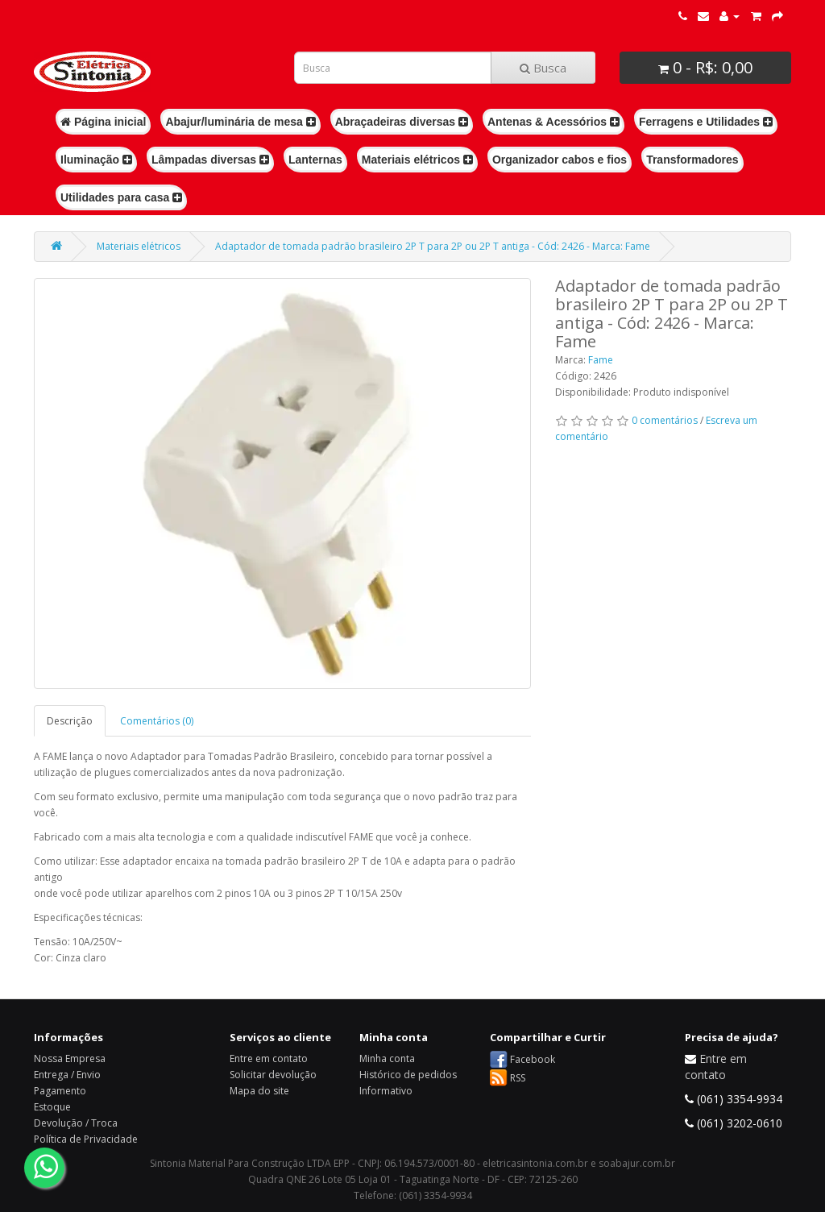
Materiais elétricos (417, 159)
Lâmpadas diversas (210, 159)
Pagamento (60, 1091)
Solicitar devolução (273, 1074)
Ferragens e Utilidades (706, 121)
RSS (517, 1078)
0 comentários (665, 420)
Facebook (532, 1059)
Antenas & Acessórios (553, 121)
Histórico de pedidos (408, 1074)
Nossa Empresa (70, 1058)
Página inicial (103, 121)
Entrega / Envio (67, 1074)
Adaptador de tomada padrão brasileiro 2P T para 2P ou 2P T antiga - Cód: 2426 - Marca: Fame (432, 246)
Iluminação (96, 159)
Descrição (70, 721)
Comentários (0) (156, 721)
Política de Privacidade (86, 1139)
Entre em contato (269, 1058)
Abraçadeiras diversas (401, 121)
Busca (543, 68)
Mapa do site (259, 1091)
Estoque (52, 1107)
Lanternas (315, 159)
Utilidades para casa (121, 197)
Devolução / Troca (76, 1123)
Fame (600, 360)
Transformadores (692, 159)
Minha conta (387, 1058)
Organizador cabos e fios (559, 159)
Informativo (385, 1091)
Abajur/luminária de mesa (240, 121)
